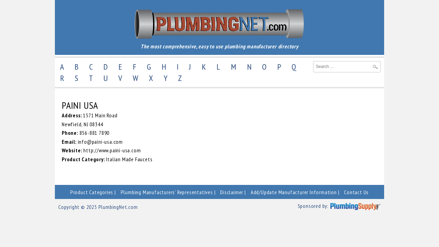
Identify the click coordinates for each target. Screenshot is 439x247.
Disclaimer (231, 192)
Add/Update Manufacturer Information (294, 192)
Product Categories (91, 192)
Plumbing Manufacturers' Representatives (167, 192)
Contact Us (356, 192)
